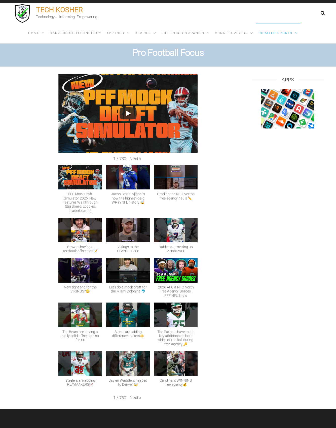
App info (115, 33)
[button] (135, 158)
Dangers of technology (75, 33)
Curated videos (231, 33)
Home (33, 33)
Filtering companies (183, 33)
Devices (143, 33)
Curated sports (275, 33)
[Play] (128, 113)
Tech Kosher (59, 10)
